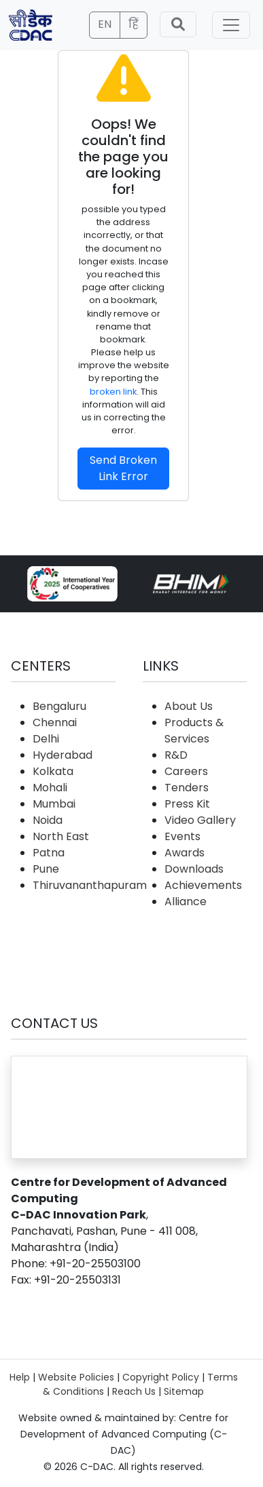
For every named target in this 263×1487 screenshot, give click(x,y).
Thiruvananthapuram (90, 885)
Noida (48, 820)
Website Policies (76, 1377)
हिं (133, 24)
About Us (188, 706)
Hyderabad (62, 755)
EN (104, 24)
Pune (46, 869)
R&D (176, 755)
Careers (186, 771)
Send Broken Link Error (123, 468)
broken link (113, 391)
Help (20, 1377)
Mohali (50, 787)
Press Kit (187, 804)
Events (182, 836)
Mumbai (54, 804)
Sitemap (184, 1391)
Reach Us (134, 1391)
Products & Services (194, 731)
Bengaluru (59, 706)
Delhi (46, 739)
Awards (184, 852)
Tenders (186, 787)
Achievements (203, 885)
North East (61, 836)
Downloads (194, 869)
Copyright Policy (160, 1377)
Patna (49, 852)
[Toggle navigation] (231, 25)
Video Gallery (200, 820)
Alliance (185, 901)
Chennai (55, 722)
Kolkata (53, 771)
